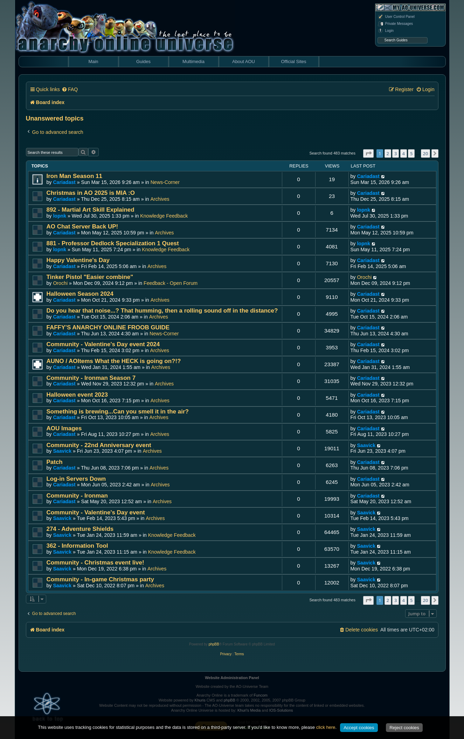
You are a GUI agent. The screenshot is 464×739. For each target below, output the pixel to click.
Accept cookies (359, 727)
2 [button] (388, 153)
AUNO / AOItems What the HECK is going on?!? (114, 361)
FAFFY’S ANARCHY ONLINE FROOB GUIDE (108, 327)
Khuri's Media (249, 710)
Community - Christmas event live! (95, 562)
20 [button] (425, 153)
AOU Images (64, 428)
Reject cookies (404, 727)
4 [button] (403, 153)
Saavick (62, 451)
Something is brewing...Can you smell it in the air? (118, 411)
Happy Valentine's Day (78, 260)
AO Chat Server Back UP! (82, 226)
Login (386, 30)
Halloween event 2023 (77, 394)
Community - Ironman (77, 495)
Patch (55, 462)
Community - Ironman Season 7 (91, 378)
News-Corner (165, 182)
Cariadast (64, 182)
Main (93, 61)
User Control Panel (396, 16)
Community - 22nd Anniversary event (99, 445)
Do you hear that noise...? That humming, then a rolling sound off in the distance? (162, 310)
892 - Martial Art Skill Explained (90, 209)
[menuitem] (70, 89)
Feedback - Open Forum (171, 283)
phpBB (214, 644)
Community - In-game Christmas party (100, 579)
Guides (143, 61)
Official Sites (293, 61)
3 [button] (395, 153)
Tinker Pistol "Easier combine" (90, 277)
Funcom (261, 695)
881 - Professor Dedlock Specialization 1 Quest (113, 243)
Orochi (60, 283)
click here (325, 727)
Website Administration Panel (232, 678)
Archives (159, 199)
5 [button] (411, 153)
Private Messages (395, 23)
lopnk (59, 216)
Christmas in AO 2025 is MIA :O (91, 193)
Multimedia (193, 61)
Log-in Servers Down (76, 478)
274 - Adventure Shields (80, 529)
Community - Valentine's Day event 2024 (103, 344)
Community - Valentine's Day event (96, 512)
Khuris (200, 700)
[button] (368, 153)
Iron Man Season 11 (74, 176)
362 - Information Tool (77, 545)
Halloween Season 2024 (80, 293)
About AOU (243, 61)
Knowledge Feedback (164, 216)
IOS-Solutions (281, 710)
